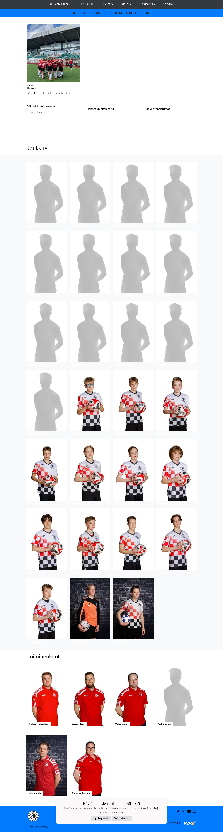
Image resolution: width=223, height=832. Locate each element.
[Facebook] (177, 811)
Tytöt (108, 4)
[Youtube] (188, 811)
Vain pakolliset (122, 818)
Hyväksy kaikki (101, 818)
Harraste (147, 4)
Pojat (126, 4)
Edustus (87, 4)
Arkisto (169, 4)
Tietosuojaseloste (37, 826)
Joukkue (100, 13)
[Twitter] (182, 811)
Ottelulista (34, 123)
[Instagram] (193, 811)
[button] (46, 195)
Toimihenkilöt (125, 13)
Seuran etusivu (61, 4)
